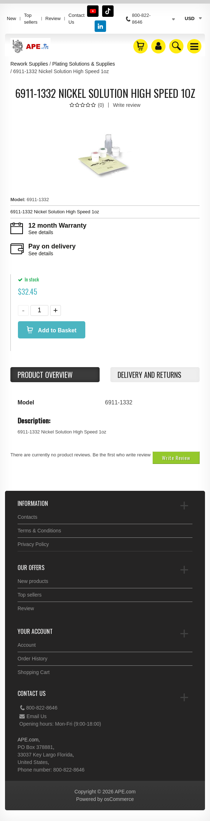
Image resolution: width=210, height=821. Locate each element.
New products (33, 581)
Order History (32, 658)
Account (27, 645)
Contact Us (76, 19)
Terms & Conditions (39, 530)
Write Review (176, 457)
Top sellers (31, 19)
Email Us (33, 716)
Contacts (27, 517)
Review (53, 18)
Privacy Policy (33, 544)
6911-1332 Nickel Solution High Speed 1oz (54, 211)
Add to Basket (56, 330)
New (11, 18)
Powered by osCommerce (105, 799)
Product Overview (45, 374)
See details (40, 232)
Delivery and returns (149, 374)
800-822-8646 (38, 708)
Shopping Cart (34, 672)
